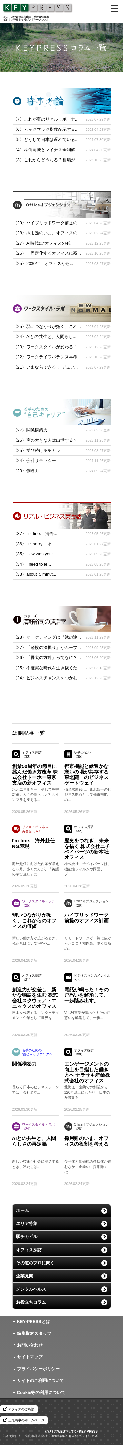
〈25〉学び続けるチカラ (36, 450)
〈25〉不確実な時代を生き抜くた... (47, 667)
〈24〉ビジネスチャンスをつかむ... (47, 677)
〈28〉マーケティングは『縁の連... (47, 637)
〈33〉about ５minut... (34, 574)
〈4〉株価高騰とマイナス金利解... (46, 149)
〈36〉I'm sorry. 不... (34, 543)
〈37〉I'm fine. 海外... (35, 533)
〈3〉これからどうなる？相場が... (46, 159)
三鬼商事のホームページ (26, 1420)
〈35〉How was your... (34, 554)
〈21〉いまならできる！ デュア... (45, 367)
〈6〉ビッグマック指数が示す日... (46, 129)
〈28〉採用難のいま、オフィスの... (47, 233)
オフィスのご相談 (21, 1409)
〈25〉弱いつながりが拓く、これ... (47, 326)
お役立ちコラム (31, 1302)
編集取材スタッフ (34, 1333)
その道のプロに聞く (35, 1262)
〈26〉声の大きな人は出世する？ (45, 440)
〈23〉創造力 (26, 470)
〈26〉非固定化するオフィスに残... (47, 253)
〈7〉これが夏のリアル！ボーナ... (46, 119)
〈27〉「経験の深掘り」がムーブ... (47, 647)
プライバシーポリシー (38, 1368)
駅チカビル (26, 1236)
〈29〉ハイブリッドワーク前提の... (47, 222)
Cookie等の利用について (41, 1392)
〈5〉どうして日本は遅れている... (46, 139)
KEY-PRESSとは (33, 1321)
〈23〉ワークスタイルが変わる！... (47, 346)
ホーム (22, 1210)
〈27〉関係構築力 (30, 430)
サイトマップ (30, 1357)
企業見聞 (24, 1276)
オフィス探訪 (29, 1249)
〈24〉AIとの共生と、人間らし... (45, 336)
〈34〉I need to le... (32, 564)
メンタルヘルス (31, 1289)
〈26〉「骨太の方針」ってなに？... (47, 657)
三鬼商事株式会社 (34, 1436)
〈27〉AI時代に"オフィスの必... (43, 243)
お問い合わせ (30, 1345)
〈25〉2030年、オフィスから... (43, 263)
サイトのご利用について (40, 1380)
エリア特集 (26, 1223)
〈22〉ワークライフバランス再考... (47, 356)
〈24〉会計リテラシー (34, 460)
